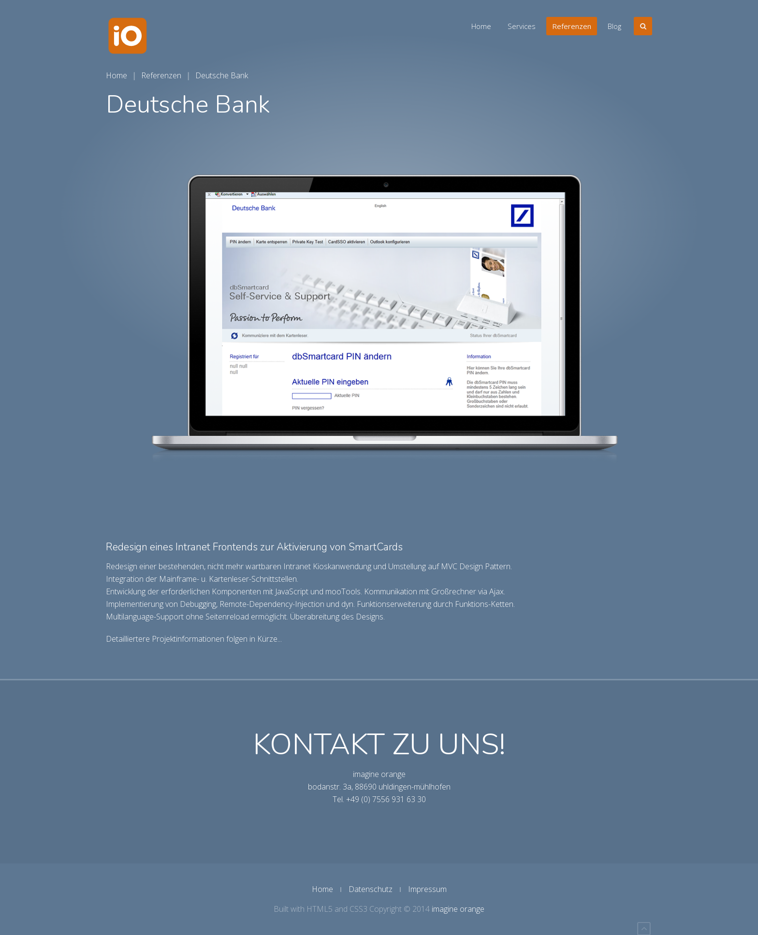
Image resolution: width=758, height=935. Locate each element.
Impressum (427, 889)
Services (522, 26)
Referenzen (571, 26)
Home (481, 26)
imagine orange (458, 909)
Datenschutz (371, 889)
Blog (614, 26)
